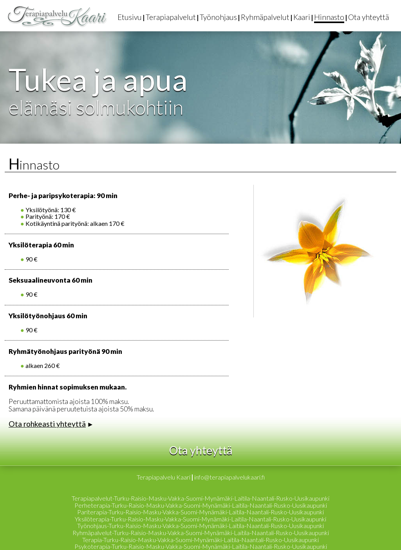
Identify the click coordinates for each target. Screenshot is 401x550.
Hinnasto (329, 17)
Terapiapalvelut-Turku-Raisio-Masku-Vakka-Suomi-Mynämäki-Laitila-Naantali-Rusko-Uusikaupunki (200, 498)
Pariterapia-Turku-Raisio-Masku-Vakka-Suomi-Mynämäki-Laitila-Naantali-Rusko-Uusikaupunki (200, 512)
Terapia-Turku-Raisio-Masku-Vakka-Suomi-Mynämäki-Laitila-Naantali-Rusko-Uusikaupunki (200, 539)
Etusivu (129, 17)
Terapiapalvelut (171, 17)
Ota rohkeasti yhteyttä (47, 423)
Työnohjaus (218, 17)
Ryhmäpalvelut (265, 17)
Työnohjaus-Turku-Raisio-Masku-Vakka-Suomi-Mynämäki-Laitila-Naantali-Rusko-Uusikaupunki (200, 525)
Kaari (301, 17)
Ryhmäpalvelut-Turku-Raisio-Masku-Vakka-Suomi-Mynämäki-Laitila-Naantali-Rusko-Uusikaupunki (200, 532)
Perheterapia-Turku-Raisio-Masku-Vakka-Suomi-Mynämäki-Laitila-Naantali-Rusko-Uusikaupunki (200, 505)
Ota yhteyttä (368, 17)
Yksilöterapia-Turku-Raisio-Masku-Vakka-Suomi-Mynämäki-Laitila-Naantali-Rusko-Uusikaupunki (200, 519)
